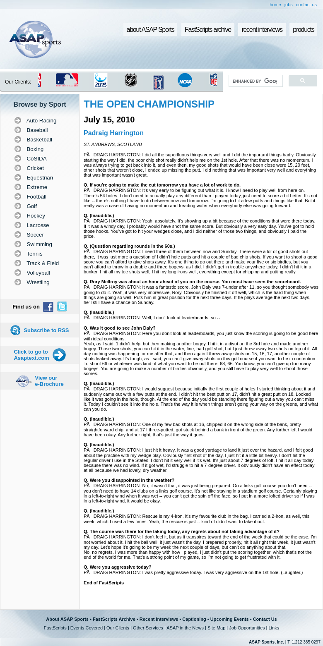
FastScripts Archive (114, 619)
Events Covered (86, 627)
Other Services (148, 627)
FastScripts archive (208, 29)
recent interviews (261, 29)
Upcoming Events (229, 619)
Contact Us (265, 619)
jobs (288, 4)
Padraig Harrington (114, 132)
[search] (255, 81)
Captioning (194, 619)
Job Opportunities (247, 627)
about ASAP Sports (150, 29)
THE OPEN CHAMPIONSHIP (149, 104)
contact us (306, 4)
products (303, 29)
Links (273, 627)
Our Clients (117, 627)
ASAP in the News (185, 627)
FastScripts (55, 627)
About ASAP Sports (67, 619)
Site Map (216, 627)
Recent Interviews (159, 619)
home (275, 4)
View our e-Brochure (49, 381)
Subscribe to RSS (46, 330)
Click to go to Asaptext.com (31, 355)
